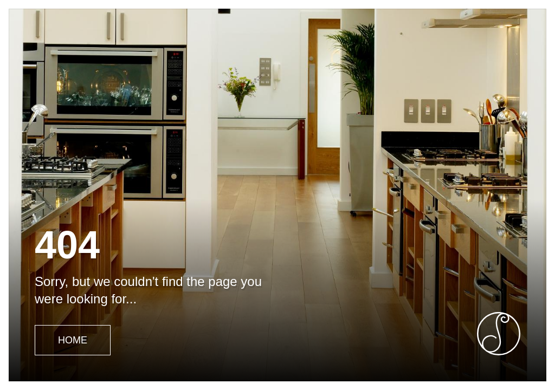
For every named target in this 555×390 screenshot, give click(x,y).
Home (72, 340)
